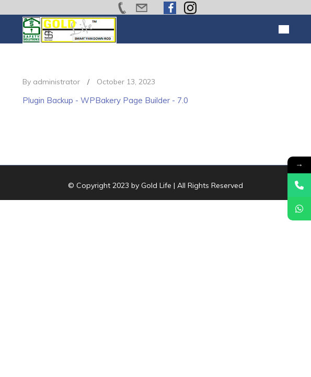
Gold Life (156, 185)
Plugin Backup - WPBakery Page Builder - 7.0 (105, 100)
